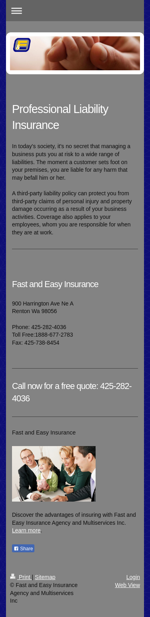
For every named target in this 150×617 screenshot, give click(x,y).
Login (133, 577)
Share (23, 549)
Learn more (26, 530)
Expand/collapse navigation (75, 10)
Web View (127, 585)
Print (21, 577)
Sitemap (45, 577)
